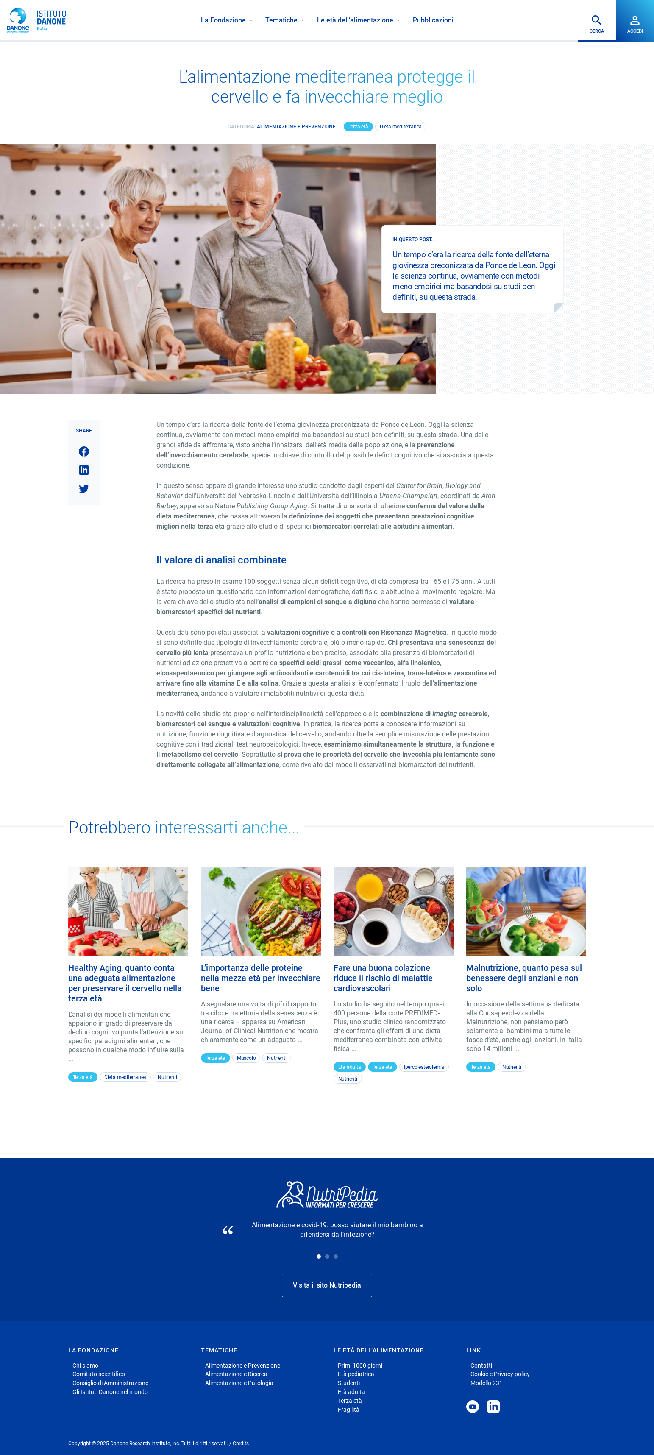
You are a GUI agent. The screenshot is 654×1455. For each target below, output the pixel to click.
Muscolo (246, 1058)
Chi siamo (85, 1365)
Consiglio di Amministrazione (110, 1383)
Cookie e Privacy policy (500, 1374)
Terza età (358, 127)
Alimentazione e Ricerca (236, 1374)
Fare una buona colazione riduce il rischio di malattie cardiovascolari (383, 978)
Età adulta (349, 1067)
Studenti (349, 1383)
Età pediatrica (356, 1374)
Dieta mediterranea (401, 127)
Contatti (481, 1365)
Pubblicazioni (433, 20)
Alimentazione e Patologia (239, 1383)
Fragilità (348, 1409)
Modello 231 (486, 1383)
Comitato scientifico (98, 1374)
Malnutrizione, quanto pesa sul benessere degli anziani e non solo (524, 978)
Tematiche (281, 20)
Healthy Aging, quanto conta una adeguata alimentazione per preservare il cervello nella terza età (125, 983)
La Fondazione (223, 20)
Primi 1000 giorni (360, 1365)
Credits (241, 1444)
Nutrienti (167, 1077)
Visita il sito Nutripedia (327, 1285)
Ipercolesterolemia (424, 1067)
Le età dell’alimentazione (355, 20)
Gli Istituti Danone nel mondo (110, 1391)
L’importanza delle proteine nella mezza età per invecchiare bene (260, 978)
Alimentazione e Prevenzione (296, 127)
